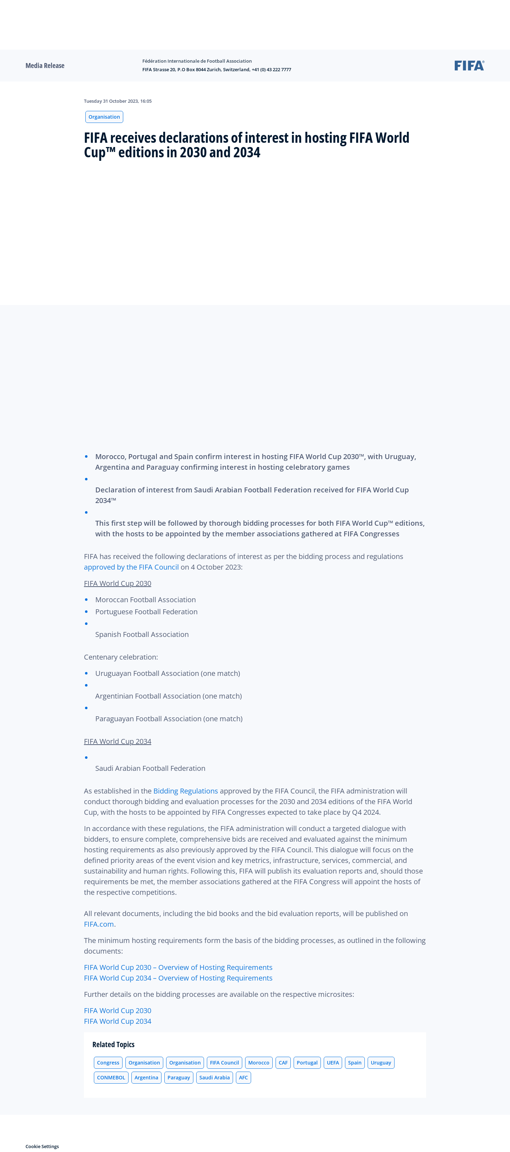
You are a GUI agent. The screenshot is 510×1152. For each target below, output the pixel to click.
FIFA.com (99, 924)
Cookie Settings (42, 1146)
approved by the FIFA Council (131, 567)
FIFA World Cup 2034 (117, 1021)
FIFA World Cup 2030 (117, 1010)
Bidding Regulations (185, 791)
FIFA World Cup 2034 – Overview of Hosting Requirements (178, 978)
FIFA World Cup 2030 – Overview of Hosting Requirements (178, 967)
